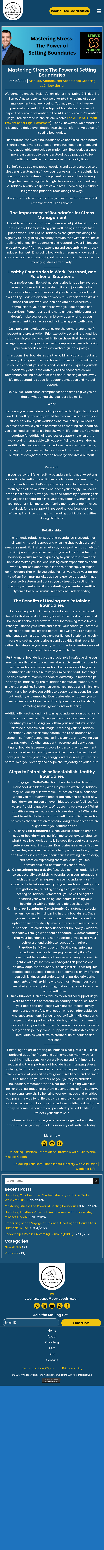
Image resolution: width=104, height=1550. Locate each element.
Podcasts (12, 1253)
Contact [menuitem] (52, 1359)
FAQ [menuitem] (52, 1347)
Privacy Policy (72, 1367)
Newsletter (56, 85)
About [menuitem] (52, 1336)
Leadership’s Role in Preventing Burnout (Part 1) (39, 1234)
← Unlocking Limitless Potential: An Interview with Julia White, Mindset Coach (50, 1154)
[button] (44, 1143)
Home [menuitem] (52, 1330)
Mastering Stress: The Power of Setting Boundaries (41, 1206)
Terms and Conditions (42, 1367)
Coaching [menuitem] (52, 1341)
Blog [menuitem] (52, 1353)
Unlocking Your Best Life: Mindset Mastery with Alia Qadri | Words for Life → (56, 1166)
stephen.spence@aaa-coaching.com (52, 1298)
